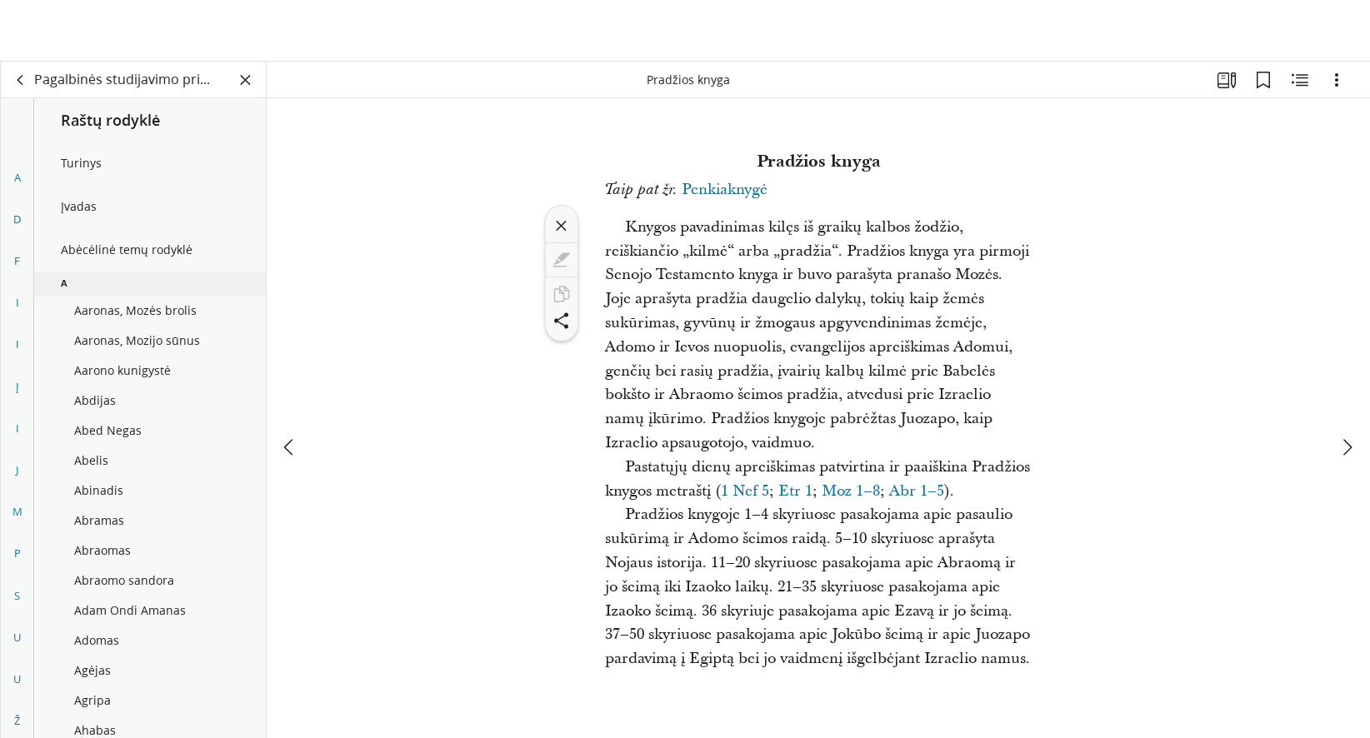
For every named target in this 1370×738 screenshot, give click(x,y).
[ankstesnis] (290, 385)
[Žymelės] (1263, 80)
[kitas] (1346, 385)
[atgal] (21, 80)
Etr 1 (795, 491)
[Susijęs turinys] (1300, 80)
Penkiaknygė (725, 189)
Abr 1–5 (916, 491)
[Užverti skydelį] (245, 80)
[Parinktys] (1336, 80)
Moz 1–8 (851, 491)
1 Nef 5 (745, 491)
